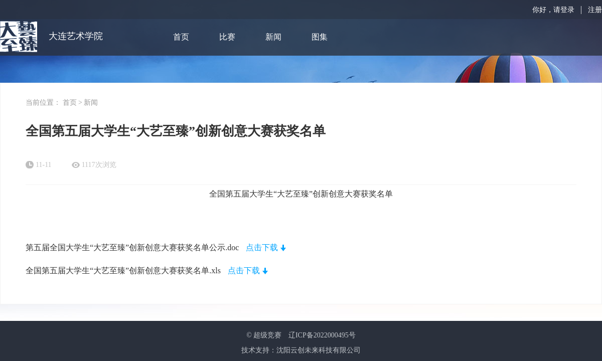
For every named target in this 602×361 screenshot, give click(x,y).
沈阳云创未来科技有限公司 (318, 350)
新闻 (273, 37)
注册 (595, 10)
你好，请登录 (553, 10)
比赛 (227, 37)
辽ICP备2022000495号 (322, 335)
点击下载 (262, 247)
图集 (320, 37)
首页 (181, 37)
